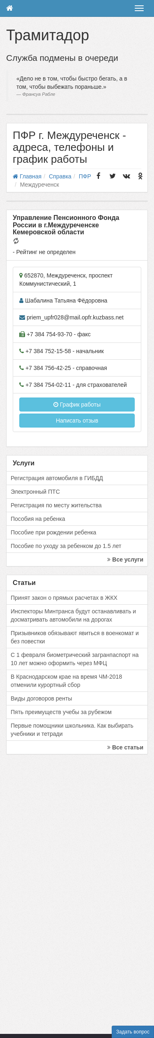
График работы (77, 404)
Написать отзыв (77, 420)
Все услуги (125, 559)
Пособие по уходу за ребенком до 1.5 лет (66, 546)
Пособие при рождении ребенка (53, 532)
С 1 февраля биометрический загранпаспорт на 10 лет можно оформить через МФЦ (75, 659)
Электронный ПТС (35, 491)
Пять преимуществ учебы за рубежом (61, 712)
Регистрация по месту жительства (56, 505)
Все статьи (125, 747)
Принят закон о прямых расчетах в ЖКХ (64, 597)
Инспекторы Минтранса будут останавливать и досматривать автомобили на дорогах (73, 615)
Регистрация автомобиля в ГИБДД (57, 478)
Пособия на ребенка (38, 519)
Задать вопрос (132, 1032)
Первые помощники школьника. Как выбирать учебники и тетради (72, 729)
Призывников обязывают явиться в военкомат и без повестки (75, 637)
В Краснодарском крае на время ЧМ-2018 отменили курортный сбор (66, 680)
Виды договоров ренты (41, 698)
